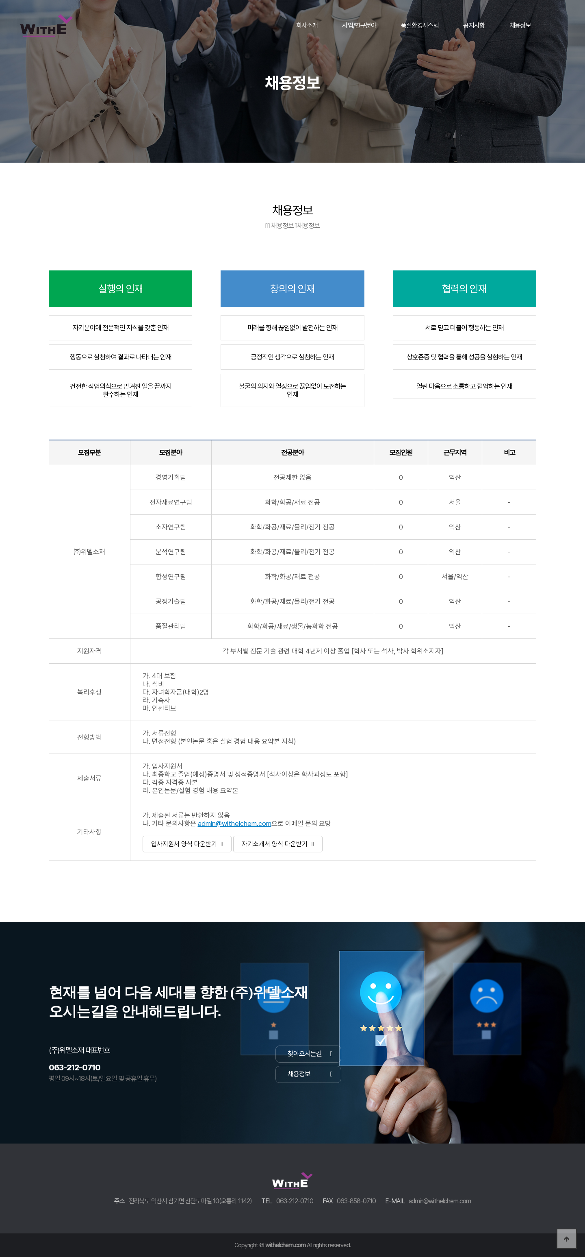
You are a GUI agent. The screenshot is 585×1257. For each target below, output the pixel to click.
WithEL (46, 34)
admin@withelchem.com (234, 823)
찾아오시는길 (310, 1054)
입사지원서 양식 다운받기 (187, 844)
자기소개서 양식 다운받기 (278, 844)
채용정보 (310, 1074)
